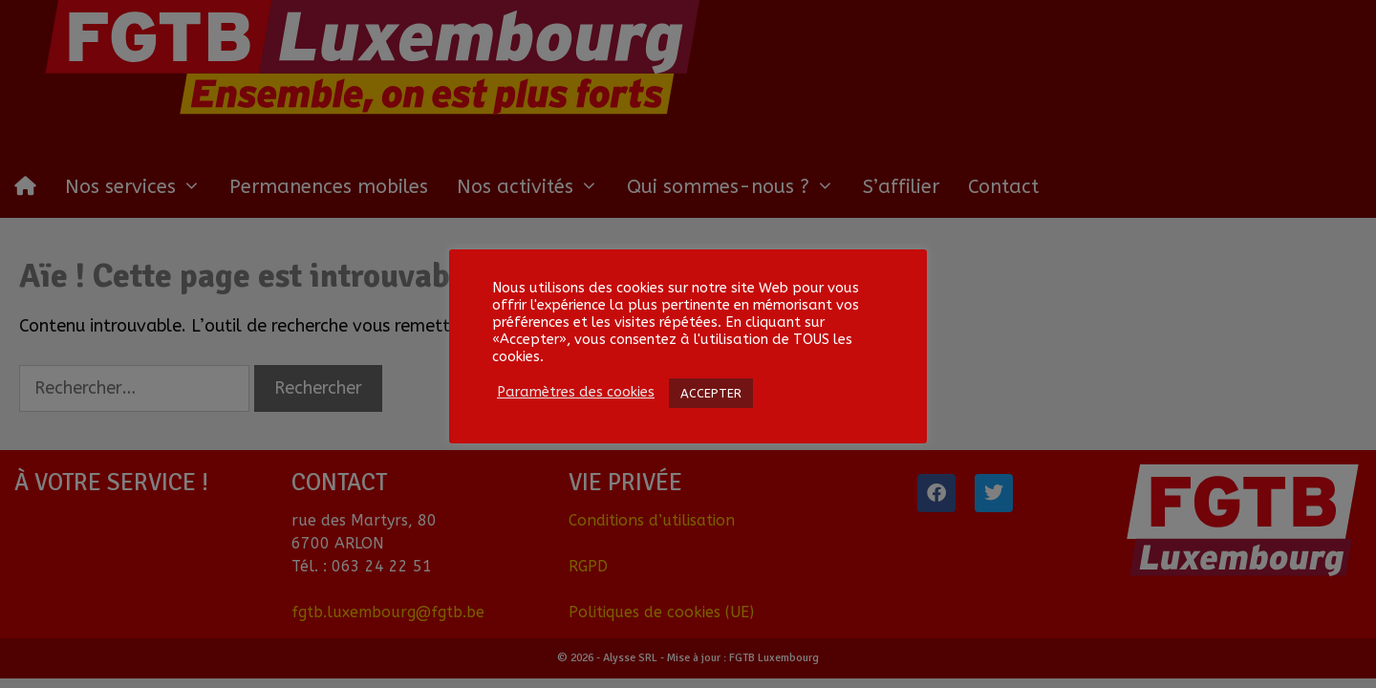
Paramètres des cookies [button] (576, 392)
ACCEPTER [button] (711, 393)
